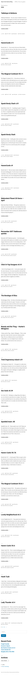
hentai (9, 317)
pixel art (7, 286)
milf (5, 536)
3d (2, 255)
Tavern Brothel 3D (5, 649)
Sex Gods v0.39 (7, 391)
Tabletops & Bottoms (9, 13)
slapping (11, 156)
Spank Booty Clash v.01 (10, 103)
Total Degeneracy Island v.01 (12, 360)
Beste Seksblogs (5, 666)
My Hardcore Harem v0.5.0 (8, 648)
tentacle (11, 222)
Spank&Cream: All (8, 422)
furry (8, 505)
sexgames (9, 189)
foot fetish (6, 593)
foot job (5, 189)
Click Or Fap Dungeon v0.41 (11, 265)
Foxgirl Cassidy (5, 644)
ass (2, 156)
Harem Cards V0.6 (8, 546)
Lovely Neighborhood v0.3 (11, 515)
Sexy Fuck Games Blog (6, 1)
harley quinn (8, 255)
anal (3, 222)
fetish (20, 33)
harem (5, 567)
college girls (4, 412)
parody (11, 255)
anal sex (3, 350)
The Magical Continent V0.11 (12, 74)
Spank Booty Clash (8, 135)
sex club (5, 64)
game (5, 381)
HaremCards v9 (7, 165)
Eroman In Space (5, 646)
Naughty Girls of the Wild (7, 651)
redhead (8, 350)
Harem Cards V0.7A (8, 453)
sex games (23, 33)
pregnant (8, 567)
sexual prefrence (11, 474)
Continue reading (5, 28)
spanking (9, 125)
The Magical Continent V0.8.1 (12, 484)
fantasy (3, 505)
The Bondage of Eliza (9, 296)
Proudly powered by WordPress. (14, 672)
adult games (15, 33)
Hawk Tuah (5, 577)
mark (3, 33)
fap (2, 286)
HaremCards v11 (7, 43)
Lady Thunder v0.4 (8, 602)
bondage (3, 317)
